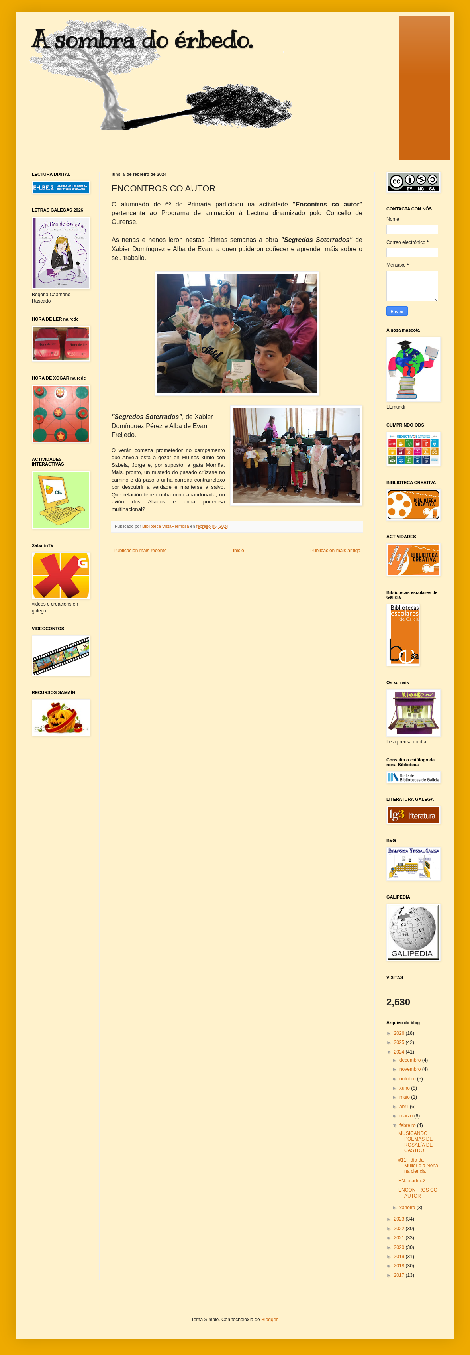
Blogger (269, 1319)
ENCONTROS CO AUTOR (417, 1192)
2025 (400, 1042)
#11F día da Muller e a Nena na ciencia (418, 1165)
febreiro (408, 1125)
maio (405, 1097)
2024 (400, 1052)
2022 (400, 1228)
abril (405, 1106)
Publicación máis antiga (335, 550)
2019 (400, 1256)
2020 (400, 1247)
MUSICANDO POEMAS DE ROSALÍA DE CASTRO (415, 1142)
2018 (400, 1265)
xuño (405, 1088)
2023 (400, 1219)
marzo (407, 1116)
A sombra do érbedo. (142, 40)
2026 (400, 1033)
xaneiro (408, 1207)
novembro (411, 1069)
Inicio (238, 550)
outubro (408, 1079)
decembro (411, 1060)
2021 (400, 1238)
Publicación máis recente (140, 550)
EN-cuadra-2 (411, 1181)
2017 (400, 1275)
